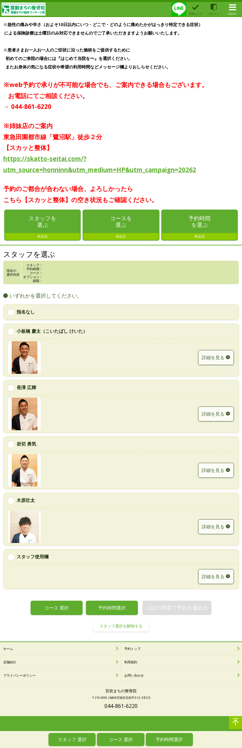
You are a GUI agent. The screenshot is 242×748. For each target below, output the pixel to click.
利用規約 (130, 662)
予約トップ (132, 649)
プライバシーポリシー (19, 676)
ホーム (8, 649)
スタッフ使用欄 (32, 557)
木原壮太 (26, 501)
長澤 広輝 (26, 388)
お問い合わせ (134, 676)
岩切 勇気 (26, 444)
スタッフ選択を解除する (121, 626)
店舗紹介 (9, 662)
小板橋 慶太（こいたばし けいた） (52, 332)
